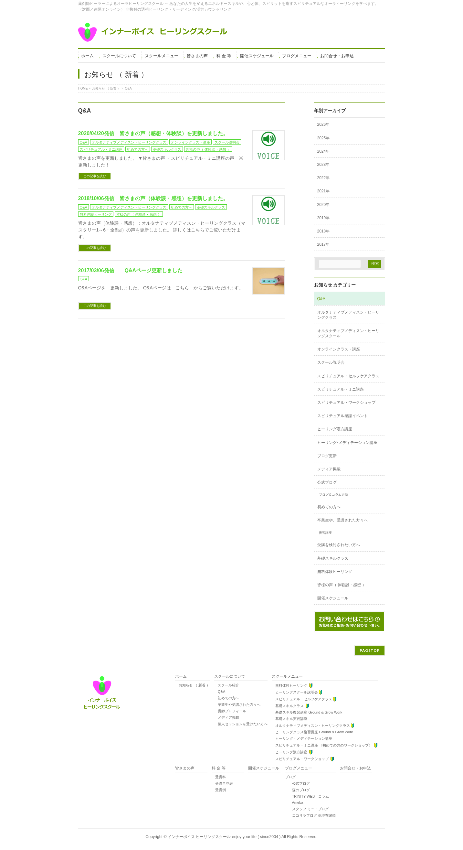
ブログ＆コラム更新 (333, 494)
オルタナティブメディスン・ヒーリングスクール (348, 333)
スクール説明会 (227, 142)
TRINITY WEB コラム (307, 796)
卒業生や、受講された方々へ (342, 520)
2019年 (323, 218)
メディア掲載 (329, 469)
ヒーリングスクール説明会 (297, 692)
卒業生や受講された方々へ (237, 704)
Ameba (294, 802)
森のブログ (297, 790)
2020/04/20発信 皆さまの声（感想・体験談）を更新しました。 (153, 133)
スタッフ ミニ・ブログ (307, 809)
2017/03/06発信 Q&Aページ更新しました (130, 270)
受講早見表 (222, 783)
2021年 (323, 191)
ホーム (181, 676)
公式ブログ (327, 482)
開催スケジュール (332, 598)
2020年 (323, 204)
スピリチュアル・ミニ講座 (101, 149)
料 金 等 (219, 768)
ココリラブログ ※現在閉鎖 (310, 815)
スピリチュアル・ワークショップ (346, 402)
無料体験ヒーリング (96, 214)
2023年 (323, 164)
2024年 (323, 151)
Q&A (83, 142)
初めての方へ (137, 149)
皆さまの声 (185, 768)
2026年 (323, 124)
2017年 (323, 244)
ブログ (290, 777)
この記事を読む (94, 176)
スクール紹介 (226, 685)
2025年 (323, 138)
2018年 (323, 231)
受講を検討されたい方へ (338, 545)
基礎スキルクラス (167, 149)
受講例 (219, 790)
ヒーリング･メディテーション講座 (347, 442)
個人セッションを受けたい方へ (241, 724)
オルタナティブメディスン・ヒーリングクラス (129, 142)
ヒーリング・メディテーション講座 (302, 738)
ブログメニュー (298, 768)
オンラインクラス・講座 (190, 142)
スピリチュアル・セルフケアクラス (348, 376)
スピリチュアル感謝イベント (342, 416)
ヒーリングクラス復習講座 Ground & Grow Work (312, 732)
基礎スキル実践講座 (289, 719)
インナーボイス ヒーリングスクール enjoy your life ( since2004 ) (224, 836)
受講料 (219, 777)
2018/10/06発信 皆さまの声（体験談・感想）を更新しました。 (153, 198)
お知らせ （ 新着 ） (192, 685)
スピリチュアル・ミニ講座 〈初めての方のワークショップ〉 (325, 745)
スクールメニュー (287, 676)
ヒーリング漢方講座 (334, 429)
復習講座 (325, 532)
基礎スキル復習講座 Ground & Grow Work (307, 712)
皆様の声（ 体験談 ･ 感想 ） (208, 149)
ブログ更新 (327, 456)
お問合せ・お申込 (355, 768)
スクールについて (229, 676)
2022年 (323, 178)
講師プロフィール (230, 711)
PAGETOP (370, 650)
